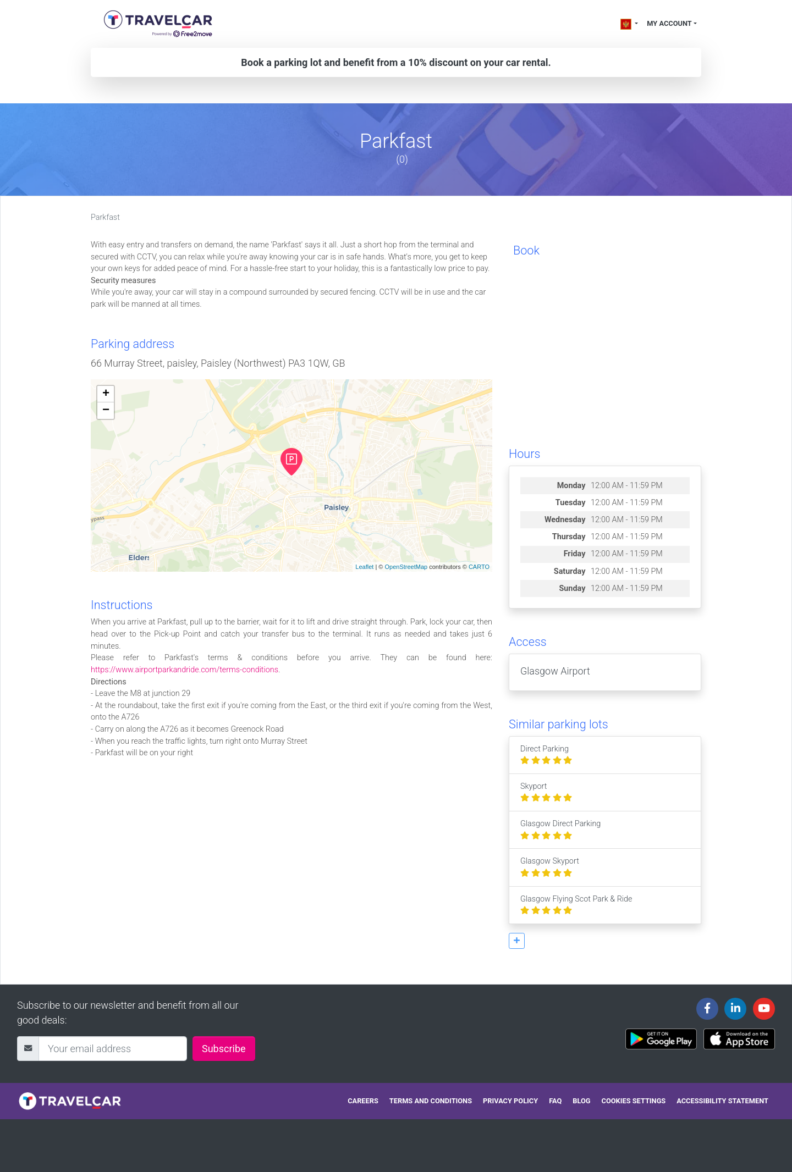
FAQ (555, 1101)
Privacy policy (510, 1101)
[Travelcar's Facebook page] (707, 1009)
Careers (363, 1101)
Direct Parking (546, 755)
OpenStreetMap (405, 566)
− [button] (105, 410)
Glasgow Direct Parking (560, 830)
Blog (581, 1101)
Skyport (546, 792)
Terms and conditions (430, 1101)
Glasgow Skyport (549, 867)
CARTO (479, 566)
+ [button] (105, 394)
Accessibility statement (722, 1101)
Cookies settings (634, 1101)
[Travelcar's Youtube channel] (764, 1009)
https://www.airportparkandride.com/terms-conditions (184, 670)
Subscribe (224, 1048)
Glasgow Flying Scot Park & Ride (576, 905)
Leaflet (364, 566)
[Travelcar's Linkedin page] (735, 1009)
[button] (517, 941)
